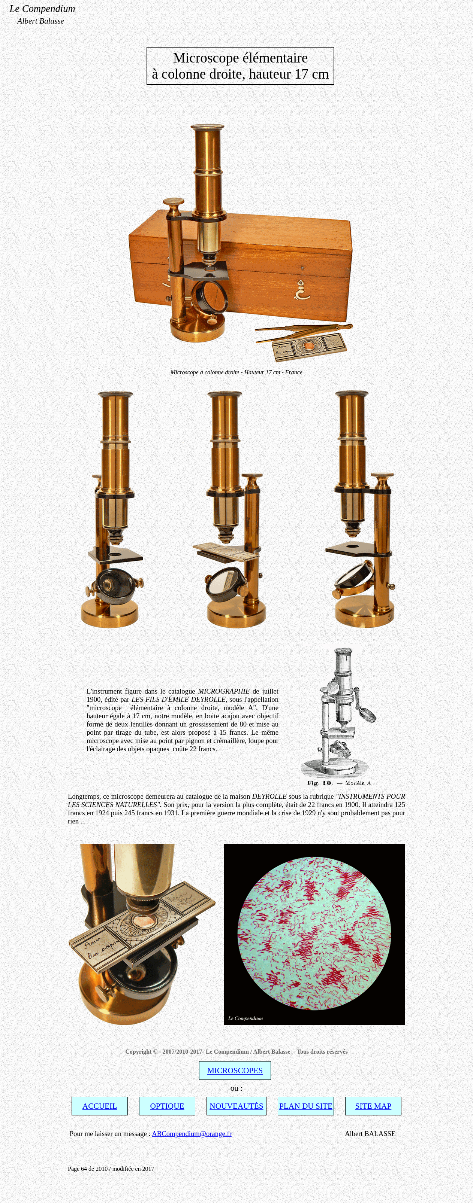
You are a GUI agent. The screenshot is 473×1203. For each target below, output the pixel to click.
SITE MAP (373, 1106)
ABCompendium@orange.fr (192, 1133)
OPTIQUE (167, 1106)
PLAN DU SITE (305, 1106)
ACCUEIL (99, 1106)
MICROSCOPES (235, 1070)
